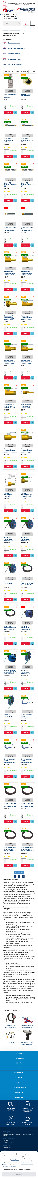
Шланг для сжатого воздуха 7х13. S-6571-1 (27, 583)
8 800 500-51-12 (10, 14)
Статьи (19, 1083)
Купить (9, 112)
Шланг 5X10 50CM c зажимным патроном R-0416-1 (10, 230)
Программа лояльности (10, 1123)
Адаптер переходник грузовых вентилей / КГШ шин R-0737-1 (9, 496)
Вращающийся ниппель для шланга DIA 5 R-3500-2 (26, 407)
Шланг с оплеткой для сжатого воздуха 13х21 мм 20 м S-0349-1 (27, 850)
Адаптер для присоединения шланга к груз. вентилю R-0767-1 (27, 451)
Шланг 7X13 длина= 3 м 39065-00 (10, 184)
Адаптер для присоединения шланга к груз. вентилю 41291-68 (27, 318)
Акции (19, 1068)
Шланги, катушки (14, 43)
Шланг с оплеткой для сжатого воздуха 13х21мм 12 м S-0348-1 (10, 850)
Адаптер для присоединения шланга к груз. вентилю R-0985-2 (10, 274)
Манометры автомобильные (10, 1026)
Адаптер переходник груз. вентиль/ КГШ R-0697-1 (27, 495)
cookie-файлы (15, 1160)
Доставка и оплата (19, 1087)
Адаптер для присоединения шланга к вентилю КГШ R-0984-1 (10, 451)
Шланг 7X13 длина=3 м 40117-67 (27, 140)
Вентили (11, 1042)
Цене (17, 72)
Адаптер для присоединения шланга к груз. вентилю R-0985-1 (27, 274)
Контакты (19, 1092)
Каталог (19, 1053)
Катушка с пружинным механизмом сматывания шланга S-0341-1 (9, 718)
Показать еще (19, 872)
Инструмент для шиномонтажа (27, 1026)
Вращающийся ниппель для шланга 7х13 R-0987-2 (9, 318)
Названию (24, 72)
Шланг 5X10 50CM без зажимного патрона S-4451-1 (27, 229)
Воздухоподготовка (14, 59)
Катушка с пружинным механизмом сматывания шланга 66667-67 (27, 629)
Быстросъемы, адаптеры (16, 48)
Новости (19, 1063)
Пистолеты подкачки (15, 64)
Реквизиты (19, 1078)
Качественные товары (27, 1123)
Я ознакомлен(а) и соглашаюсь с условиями (16, 1169)
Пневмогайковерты (14, 54)
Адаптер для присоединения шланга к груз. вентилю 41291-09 (10, 362)
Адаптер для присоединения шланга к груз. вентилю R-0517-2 (27, 362)
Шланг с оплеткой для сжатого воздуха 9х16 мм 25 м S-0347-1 (27, 806)
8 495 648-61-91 (10, 16)
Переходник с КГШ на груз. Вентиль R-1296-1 (10, 406)
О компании (19, 1058)
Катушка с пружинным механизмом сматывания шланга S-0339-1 (26, 673)
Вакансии (19, 1097)
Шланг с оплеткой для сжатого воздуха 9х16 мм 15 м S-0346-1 (10, 806)
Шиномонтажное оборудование (27, 1043)
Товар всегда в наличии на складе (27, 1110)
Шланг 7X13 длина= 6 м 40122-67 (27, 184)
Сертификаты (19, 1073)
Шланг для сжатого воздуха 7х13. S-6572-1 (10, 627)
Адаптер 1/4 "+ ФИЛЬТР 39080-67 (27, 95)
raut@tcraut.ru (7, 1147)
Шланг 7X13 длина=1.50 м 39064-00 (8, 140)
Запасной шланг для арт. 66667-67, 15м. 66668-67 (10, 672)
